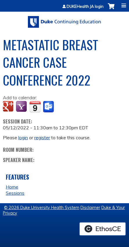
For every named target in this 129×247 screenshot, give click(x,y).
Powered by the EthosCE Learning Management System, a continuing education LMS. (102, 229)
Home (12, 187)
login (23, 137)
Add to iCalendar (35, 106)
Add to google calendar (9, 107)
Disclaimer (90, 207)
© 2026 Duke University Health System (41, 207)
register (42, 137)
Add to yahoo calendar (22, 107)
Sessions (15, 193)
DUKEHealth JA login (85, 6)
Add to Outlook (49, 107)
